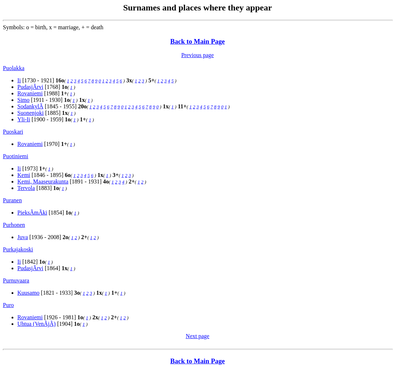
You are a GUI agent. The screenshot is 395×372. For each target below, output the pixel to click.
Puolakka (14, 68)
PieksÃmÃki (32, 212)
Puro (8, 305)
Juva (22, 237)
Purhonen (14, 225)
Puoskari (13, 132)
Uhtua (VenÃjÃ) (36, 324)
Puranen (12, 200)
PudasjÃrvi (30, 87)
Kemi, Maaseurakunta (42, 181)
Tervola (26, 188)
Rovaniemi (30, 93)
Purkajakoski (18, 249)
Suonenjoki (30, 113)
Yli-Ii (23, 119)
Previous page (197, 55)
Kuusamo (28, 293)
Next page (197, 336)
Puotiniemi (15, 156)
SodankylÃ (30, 106)
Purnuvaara (16, 280)
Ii (19, 80)
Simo (23, 100)
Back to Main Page (197, 41)
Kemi (23, 175)
